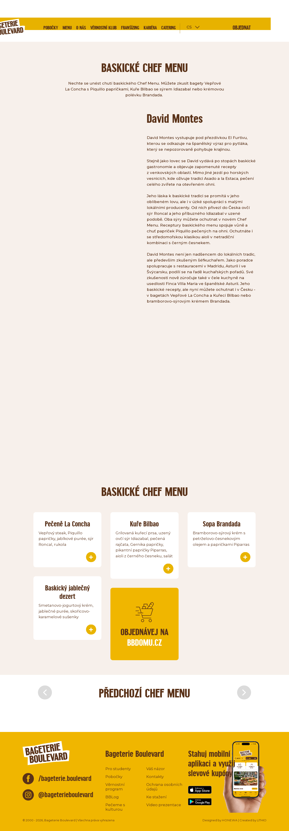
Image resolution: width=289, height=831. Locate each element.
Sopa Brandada (221, 524)
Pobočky (69, 10)
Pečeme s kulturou (115, 807)
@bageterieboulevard (65, 794)
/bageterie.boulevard (64, 778)
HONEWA (230, 820)
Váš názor (155, 768)
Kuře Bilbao (144, 524)
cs (207, 9)
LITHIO (261, 820)
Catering (186, 10)
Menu (85, 10)
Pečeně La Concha (67, 524)
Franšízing (148, 10)
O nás (99, 10)
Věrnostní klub (122, 10)
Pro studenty (118, 768)
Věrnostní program (115, 786)
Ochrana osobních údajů (164, 786)
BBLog (112, 797)
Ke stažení (156, 797)
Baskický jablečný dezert (67, 592)
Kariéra (168, 10)
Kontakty (155, 776)
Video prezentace (163, 805)
